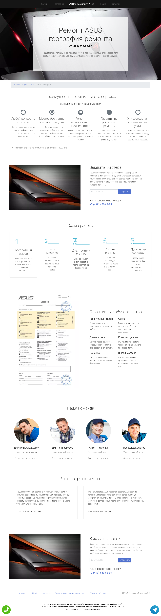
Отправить (125, 192)
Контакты (115, 4)
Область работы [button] (97, 593)
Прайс (103, 4)
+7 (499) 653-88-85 (80, 46)
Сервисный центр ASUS (23, 84)
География (59, 4)
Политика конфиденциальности (69, 593)
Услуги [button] (44, 4)
